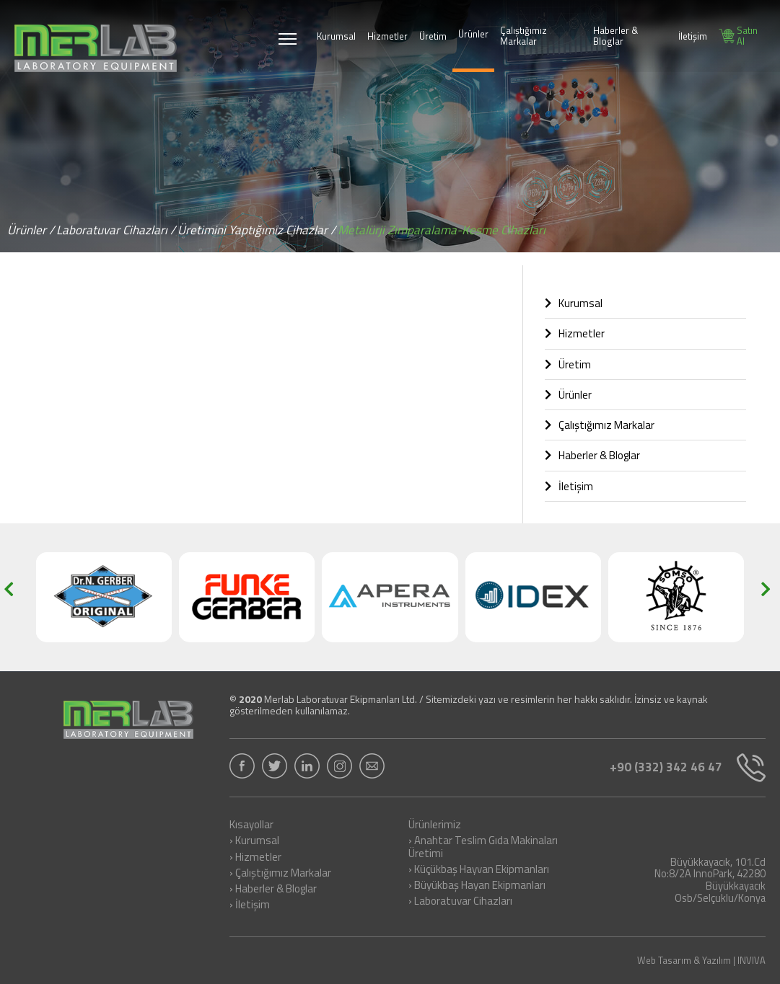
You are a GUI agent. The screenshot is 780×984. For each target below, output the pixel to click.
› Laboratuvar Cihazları (460, 902)
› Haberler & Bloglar (273, 889)
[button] (13, 597)
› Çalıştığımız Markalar (280, 873)
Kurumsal (336, 36)
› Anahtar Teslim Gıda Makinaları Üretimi (483, 847)
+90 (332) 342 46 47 (688, 767)
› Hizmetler (255, 858)
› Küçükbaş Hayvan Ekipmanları (478, 870)
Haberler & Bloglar (615, 35)
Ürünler (473, 34)
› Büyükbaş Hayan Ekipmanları (476, 886)
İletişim (692, 36)
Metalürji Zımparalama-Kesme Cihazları (441, 230)
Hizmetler (387, 36)
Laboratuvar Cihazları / (115, 230)
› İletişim (249, 905)
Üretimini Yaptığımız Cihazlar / (257, 230)
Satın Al (738, 35)
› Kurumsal (254, 841)
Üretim (433, 36)
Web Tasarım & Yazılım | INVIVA (701, 960)
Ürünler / (30, 230)
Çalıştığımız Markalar (523, 35)
